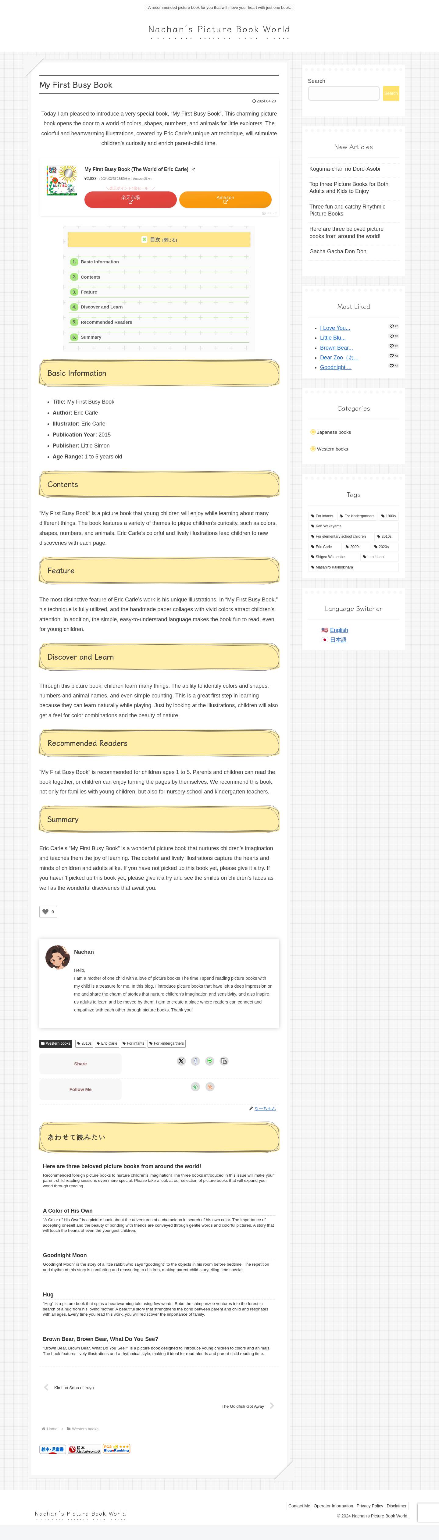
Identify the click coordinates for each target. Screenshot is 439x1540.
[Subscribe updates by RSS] (210, 1090)
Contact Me (289, 1520)
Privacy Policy (365, 1520)
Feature (89, 293)
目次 (155, 240)
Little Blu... (333, 338)
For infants (134, 1046)
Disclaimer (395, 1520)
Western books (55, 1046)
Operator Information (326, 1520)
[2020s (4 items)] (385, 547)
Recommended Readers (107, 324)
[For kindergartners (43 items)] (357, 516)
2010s (84, 1046)
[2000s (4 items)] (356, 547)
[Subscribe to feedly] (195, 1090)
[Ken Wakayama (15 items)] (354, 526)
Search (316, 81)
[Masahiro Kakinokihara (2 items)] (354, 567)
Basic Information (100, 262)
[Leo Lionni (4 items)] (379, 557)
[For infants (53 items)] (322, 516)
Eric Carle (107, 1046)
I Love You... (335, 328)
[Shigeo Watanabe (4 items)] (334, 557)
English (339, 630)
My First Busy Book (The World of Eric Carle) (139, 169)
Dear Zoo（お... (339, 358)
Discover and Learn (102, 308)
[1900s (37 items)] (389, 516)
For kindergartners (166, 1046)
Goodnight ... (336, 367)
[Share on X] (181, 1064)
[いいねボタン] (45, 914)
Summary (91, 339)
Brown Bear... (336, 348)
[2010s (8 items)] (386, 536)
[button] (224, 1064)
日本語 (338, 640)
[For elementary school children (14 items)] (341, 536)
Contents (91, 277)
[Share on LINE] (210, 1064)
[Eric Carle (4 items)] (325, 547)
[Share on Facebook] (195, 1064)
